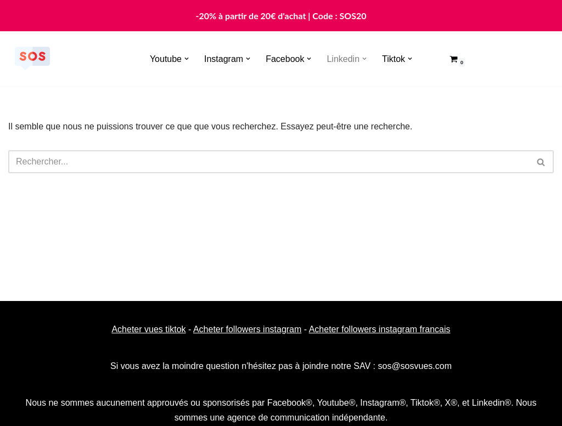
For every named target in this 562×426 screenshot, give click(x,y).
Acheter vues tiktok (148, 329)
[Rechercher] (268, 161)
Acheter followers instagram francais (380, 329)
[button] (186, 58)
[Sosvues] (32, 58)
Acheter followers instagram (247, 329)
